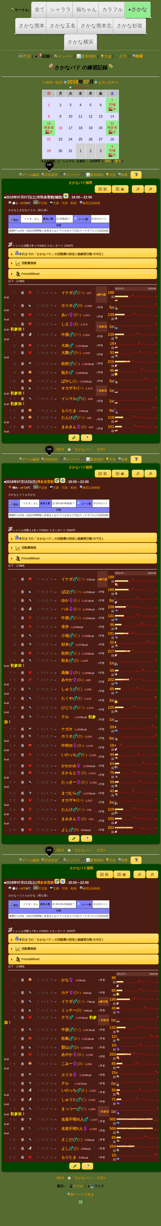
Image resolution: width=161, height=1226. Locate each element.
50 (114, 1090)
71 (114, 1099)
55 (112, 670)
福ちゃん (86, 9)
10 (114, 1045)
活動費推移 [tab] (23, 263)
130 (111, 334)
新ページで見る (80, 1194)
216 (111, 362)
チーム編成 (29, 174)
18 (112, 343)
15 (114, 1073)
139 (111, 315)
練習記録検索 (89, 203)
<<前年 (48, 82)
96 (112, 625)
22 (112, 642)
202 (111, 680)
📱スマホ (76, 1186)
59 (112, 782)
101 (111, 427)
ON (107, 161)
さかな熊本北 (96, 25)
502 (112, 1119)
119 (111, 809)
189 (111, 577)
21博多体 (112, 128)
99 (114, 978)
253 (111, 828)
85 (112, 689)
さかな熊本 (32, 25)
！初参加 (101, 326)
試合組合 (49, 174)
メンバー (63, 56)
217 (111, 651)
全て (40, 9)
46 (112, 370)
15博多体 (49, 128)
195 (111, 590)
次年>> (113, 82)
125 (111, 707)
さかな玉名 (63, 25)
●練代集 (101, 294)
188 (111, 292)
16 (112, 745)
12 (114, 1036)
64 (112, 764)
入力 (121, 56)
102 (111, 819)
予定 (24, 56)
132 (112, 1027)
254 (112, 1146)
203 (112, 1054)
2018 (72, 82)
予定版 (40, 203)
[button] (138, 189)
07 (86, 82)
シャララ (60, 9)
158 (111, 607)
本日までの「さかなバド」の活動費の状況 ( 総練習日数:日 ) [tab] (56, 253)
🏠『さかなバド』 (80, 449)
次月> (102, 82)
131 (111, 616)
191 (111, 633)
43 (112, 791)
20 (112, 727)
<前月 (58, 82)
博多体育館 (45, 482)
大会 (106, 56)
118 (111, 417)
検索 (137, 56)
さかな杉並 (129, 25)
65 (114, 1137)
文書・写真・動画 (63, 203)
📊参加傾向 (86, 56)
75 (112, 773)
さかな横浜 (80, 42)
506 (112, 1128)
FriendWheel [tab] (24, 274)
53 (112, 352)
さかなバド (83, 87)
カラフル (112, 9)
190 (112, 999)
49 (112, 755)
